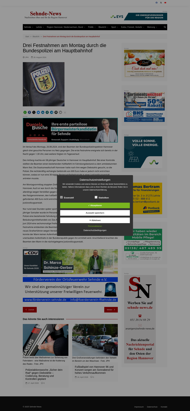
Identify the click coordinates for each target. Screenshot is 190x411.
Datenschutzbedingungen (94, 230)
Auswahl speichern (95, 213)
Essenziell (67, 197)
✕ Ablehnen (95, 220)
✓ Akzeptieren (95, 205)
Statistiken (102, 197)
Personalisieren (95, 226)
